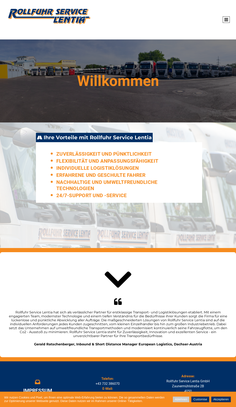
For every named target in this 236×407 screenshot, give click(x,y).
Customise (200, 399)
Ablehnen (181, 399)
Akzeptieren (221, 399)
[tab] (94, 137)
